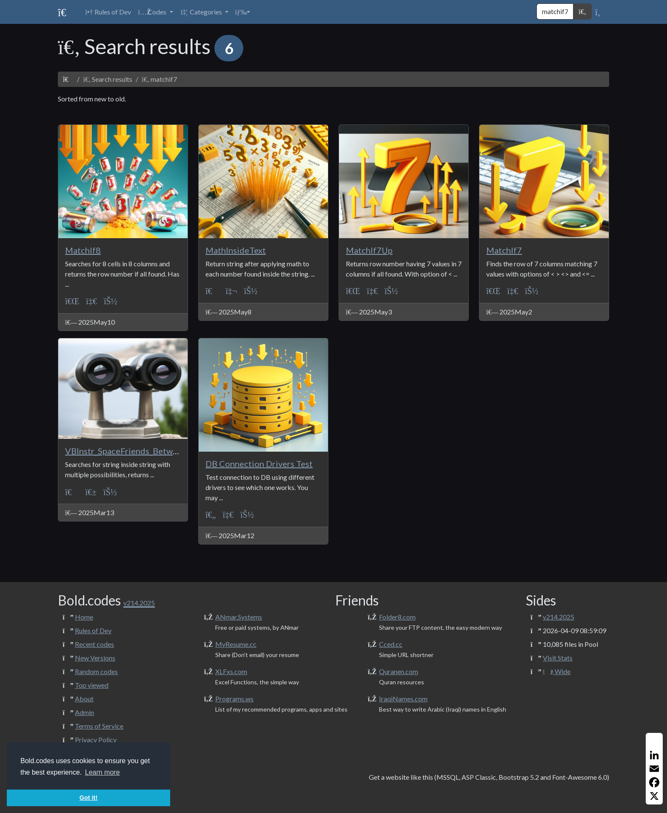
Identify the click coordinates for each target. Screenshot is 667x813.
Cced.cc (390, 644)
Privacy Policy (96, 739)
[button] (155, 11)
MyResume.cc (236, 644)
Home (84, 617)
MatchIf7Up (369, 250)
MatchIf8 (83, 250)
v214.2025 (558, 617)
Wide (556, 671)
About (84, 699)
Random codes (96, 671)
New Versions (95, 658)
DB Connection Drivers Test (259, 463)
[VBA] (212, 291)
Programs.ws (234, 699)
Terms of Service (99, 726)
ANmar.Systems (238, 617)
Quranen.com (398, 671)
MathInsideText (235, 250)
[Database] (91, 301)
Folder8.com (397, 617)
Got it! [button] (88, 797)
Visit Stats (558, 658)
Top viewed (91, 685)
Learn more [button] (102, 772)
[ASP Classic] (210, 514)
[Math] (231, 291)
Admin (84, 712)
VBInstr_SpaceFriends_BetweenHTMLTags (146, 451)
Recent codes (94, 644)
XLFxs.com (231, 671)
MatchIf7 (504, 250)
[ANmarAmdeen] (110, 301)
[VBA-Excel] (72, 301)
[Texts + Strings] (91, 491)
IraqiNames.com (403, 699)
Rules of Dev (93, 630)
